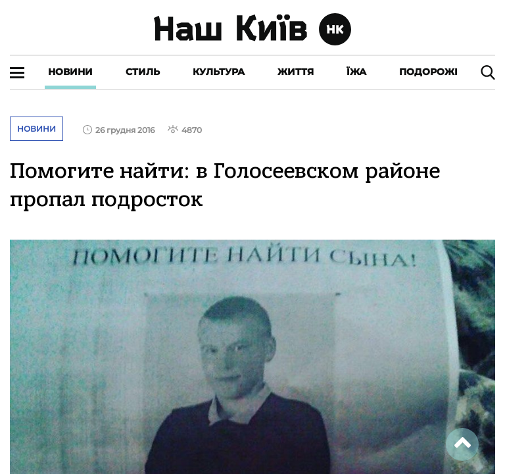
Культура (219, 72)
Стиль (143, 72)
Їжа (356, 72)
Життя (295, 72)
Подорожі (428, 72)
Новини (70, 72)
